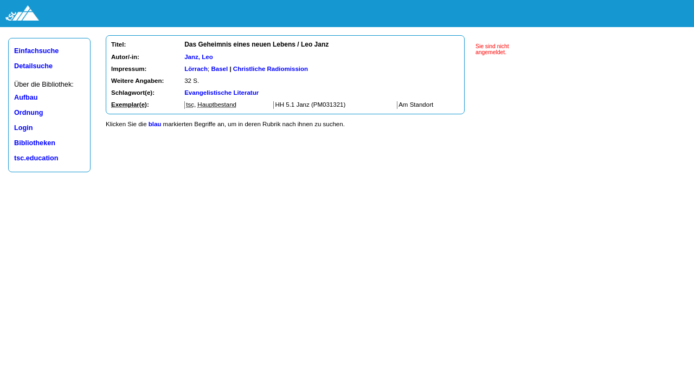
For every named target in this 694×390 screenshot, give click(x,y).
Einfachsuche (36, 51)
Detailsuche (33, 66)
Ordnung (28, 112)
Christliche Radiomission (270, 69)
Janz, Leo (198, 57)
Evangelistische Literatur (221, 92)
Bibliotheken (34, 143)
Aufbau (26, 97)
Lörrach (196, 69)
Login (23, 128)
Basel (219, 69)
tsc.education (36, 158)
